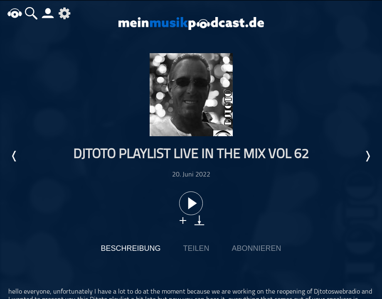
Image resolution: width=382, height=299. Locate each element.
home (14, 13)
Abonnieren (256, 248)
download (199, 220)
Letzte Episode (14, 156)
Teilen (196, 248)
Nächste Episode (367, 156)
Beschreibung (130, 248)
